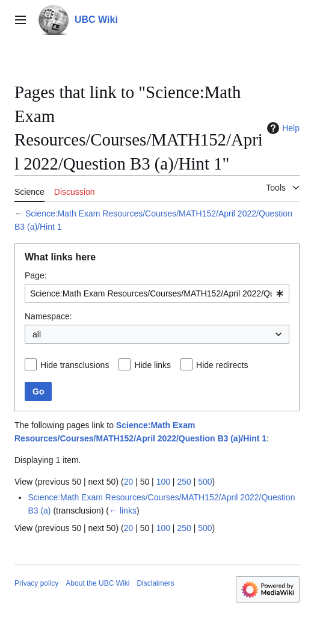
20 (129, 481)
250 (184, 481)
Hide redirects (222, 365)
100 (163, 481)
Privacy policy (36, 583)
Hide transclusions (74, 365)
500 (205, 481)
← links (123, 510)
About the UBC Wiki (97, 583)
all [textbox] (36, 334)
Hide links (152, 365)
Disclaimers (155, 583)
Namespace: (48, 316)
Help (282, 128)
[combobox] (157, 293)
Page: (36, 275)
